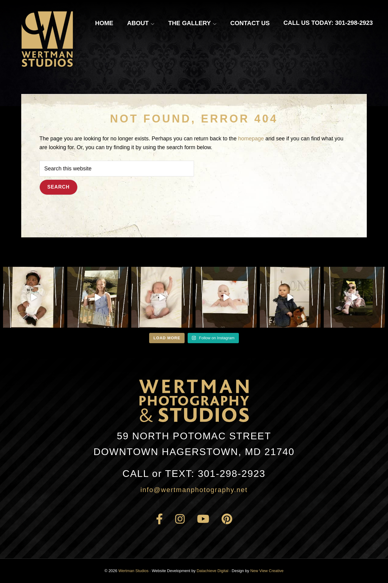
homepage (251, 139)
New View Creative (267, 570)
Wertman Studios (133, 570)
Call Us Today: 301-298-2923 (328, 22)
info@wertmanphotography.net (194, 490)
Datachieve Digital (213, 570)
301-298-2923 (194, 473)
